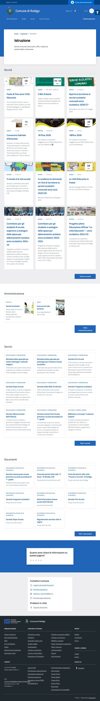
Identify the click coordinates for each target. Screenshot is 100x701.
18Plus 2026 (75, 135)
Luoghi (77, 654)
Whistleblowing (33, 683)
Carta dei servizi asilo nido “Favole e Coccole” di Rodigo (80, 475)
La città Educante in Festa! (79, 180)
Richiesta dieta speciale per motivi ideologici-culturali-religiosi (17, 362)
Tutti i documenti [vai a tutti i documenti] (85, 534)
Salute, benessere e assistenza (61, 644)
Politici (6, 647)
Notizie (77, 634)
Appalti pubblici (33, 644)
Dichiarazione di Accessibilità (60, 689)
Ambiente (31, 637)
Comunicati (78, 637)
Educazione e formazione (16, 355)
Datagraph (92, 698)
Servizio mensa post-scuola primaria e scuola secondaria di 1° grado (19, 477)
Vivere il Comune (44, 19)
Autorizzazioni (32, 647)
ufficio (8, 302)
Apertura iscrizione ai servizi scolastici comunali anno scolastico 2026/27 (79, 99)
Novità (24, 19)
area (39, 302)
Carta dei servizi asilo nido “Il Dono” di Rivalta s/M (49, 475)
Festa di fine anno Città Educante (18, 95)
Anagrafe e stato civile (35, 641)
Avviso (71, 90)
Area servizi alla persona (43, 307)
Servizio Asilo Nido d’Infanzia (49, 386)
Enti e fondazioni (9, 644)
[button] (97, 12)
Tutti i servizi (85, 443)
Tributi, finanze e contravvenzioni (56, 648)
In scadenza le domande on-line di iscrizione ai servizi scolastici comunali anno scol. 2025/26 (50, 186)
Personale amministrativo (12, 650)
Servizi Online (55, 674)
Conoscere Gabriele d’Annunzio (16, 136)
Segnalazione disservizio (35, 674)
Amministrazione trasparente (60, 668)
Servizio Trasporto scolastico (80, 386)
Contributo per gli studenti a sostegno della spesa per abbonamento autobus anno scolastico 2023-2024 (49, 232)
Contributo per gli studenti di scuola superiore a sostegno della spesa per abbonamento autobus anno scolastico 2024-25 (18, 234)
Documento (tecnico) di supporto (15, 469)
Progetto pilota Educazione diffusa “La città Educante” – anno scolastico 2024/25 (80, 229)
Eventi (9, 90)
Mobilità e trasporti (57, 641)
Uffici (6, 641)
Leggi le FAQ (32, 668)
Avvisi (76, 641)
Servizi (33, 19)
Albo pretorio (55, 671)
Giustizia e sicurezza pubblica (60, 634)
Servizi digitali (55, 677)
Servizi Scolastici (13, 306)
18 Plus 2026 (44, 135)
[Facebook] (74, 11)
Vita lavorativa (56, 656)
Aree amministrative (10, 637)
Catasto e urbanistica (34, 650)
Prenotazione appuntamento (37, 671)
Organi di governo (10, 634)
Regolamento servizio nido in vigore (49, 520)
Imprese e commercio (58, 637)
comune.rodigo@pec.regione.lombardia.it (17, 681)
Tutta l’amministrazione (85, 329)
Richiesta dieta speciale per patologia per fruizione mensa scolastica (49, 362)
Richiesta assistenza (34, 677)
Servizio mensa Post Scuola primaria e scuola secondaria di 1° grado (50, 417)
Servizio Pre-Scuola (76, 499)
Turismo (53, 653)
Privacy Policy (55, 683)
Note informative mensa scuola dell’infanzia (47, 500)
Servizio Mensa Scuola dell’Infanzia (15, 415)
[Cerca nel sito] (91, 11)
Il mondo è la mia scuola (18, 179)
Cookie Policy (55, 680)
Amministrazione (12, 19)
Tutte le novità (85, 276)
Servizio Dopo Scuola (14, 386)
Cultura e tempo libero (77, 410)
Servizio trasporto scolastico (17, 499)
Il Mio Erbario (44, 94)
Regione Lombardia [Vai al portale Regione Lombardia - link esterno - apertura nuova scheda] (11, 2)
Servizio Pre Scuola (76, 359)
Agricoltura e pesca (34, 634)
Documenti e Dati (10, 653)
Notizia (40, 131)
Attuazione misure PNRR (36, 680)
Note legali (54, 686)
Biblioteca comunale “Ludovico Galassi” (81, 415)
